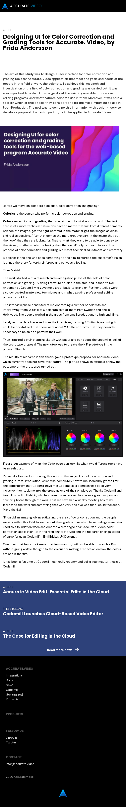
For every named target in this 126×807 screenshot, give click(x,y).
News (10, 685)
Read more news (59, 650)
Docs (9, 680)
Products (12, 699)
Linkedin (11, 738)
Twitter (11, 742)
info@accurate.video (20, 764)
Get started (14, 695)
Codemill (12, 690)
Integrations (14, 675)
